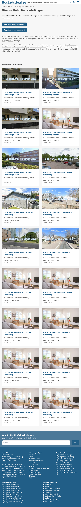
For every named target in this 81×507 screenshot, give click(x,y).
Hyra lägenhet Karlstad (64, 470)
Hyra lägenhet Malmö (50, 494)
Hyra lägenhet (48, 502)
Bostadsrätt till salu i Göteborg (56, 177)
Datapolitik (33, 462)
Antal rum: (7, 102)
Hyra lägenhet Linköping (65, 455)
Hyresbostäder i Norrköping (12, 496)
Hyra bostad (47, 484)
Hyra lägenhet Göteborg (51, 488)
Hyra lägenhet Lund (63, 462)
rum (3, 41)
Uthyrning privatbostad (64, 460)
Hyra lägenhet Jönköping (65, 457)
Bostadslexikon (34, 470)
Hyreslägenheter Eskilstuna (65, 468)
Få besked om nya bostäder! (70, 2)
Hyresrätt (46, 498)
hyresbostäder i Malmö (38, 47)
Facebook (3, 478)
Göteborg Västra (28, 6)
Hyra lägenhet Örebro (64, 466)
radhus (10, 41)
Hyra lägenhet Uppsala (10, 494)
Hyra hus (46, 486)
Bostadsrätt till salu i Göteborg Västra (19, 98)
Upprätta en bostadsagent (14, 30)
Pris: (5, 101)
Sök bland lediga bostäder (14, 24)
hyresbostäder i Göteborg (19, 47)
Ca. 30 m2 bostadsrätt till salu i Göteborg (57, 333)
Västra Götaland (7, 6)
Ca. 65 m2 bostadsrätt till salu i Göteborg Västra (57, 93)
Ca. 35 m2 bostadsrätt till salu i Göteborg (57, 213)
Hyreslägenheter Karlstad (11, 484)
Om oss (31, 455)
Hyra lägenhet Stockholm (52, 500)
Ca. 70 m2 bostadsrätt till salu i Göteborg (57, 173)
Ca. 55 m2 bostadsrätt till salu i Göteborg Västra (57, 133)
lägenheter (71, 38)
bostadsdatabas (52, 2)
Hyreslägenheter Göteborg (11, 498)
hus (77, 38)
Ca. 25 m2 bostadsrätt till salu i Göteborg (18, 293)
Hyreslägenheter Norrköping (12, 502)
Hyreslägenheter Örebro (10, 486)
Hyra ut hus (47, 492)
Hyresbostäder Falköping (52, 490)
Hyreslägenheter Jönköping (12, 492)
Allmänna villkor (34, 459)
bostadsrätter (61, 38)
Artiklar (31, 466)
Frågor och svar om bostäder (39, 468)
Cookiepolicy (33, 464)
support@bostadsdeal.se (11, 459)
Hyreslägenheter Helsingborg (12, 500)
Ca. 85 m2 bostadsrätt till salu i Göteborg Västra (18, 93)
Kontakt (31, 457)
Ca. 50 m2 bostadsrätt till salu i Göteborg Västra (18, 173)
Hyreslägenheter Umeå (64, 464)
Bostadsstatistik (34, 472)
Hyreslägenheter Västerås (52, 496)
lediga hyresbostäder (48, 38)
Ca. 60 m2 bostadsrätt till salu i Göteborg (18, 213)
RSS (30, 478)
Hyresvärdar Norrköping (64, 459)
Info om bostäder (35, 474)
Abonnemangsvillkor (36, 460)
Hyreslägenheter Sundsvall (11, 490)
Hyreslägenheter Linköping (11, 488)
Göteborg (18, 6)
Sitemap (32, 476)
